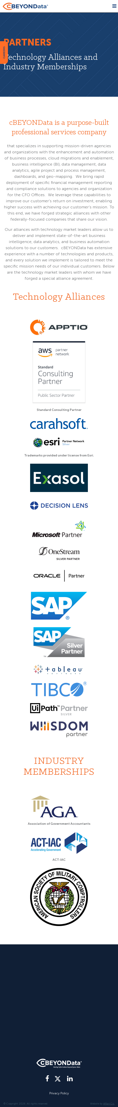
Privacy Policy (59, 1093)
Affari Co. (109, 1103)
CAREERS (4, 52)
